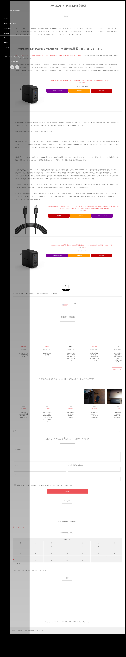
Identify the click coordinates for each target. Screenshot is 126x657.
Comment (38, 472)
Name (37, 487)
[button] (23, 56)
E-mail (80, 487)
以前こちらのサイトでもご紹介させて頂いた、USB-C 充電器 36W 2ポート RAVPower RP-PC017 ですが (68, 63)
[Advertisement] (78, 622)
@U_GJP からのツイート (41, 549)
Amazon (91, 100)
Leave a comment (64, 316)
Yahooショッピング (75, 100)
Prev (36, 453)
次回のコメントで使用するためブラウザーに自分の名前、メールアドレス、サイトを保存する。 (66, 507)
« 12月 (35, 586)
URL (36, 497)
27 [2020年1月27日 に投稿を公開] (40, 583)
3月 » (39, 586)
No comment (52, 316)
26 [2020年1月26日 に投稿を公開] (115, 579)
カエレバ (95, 92)
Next (119, 453)
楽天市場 (106, 100)
